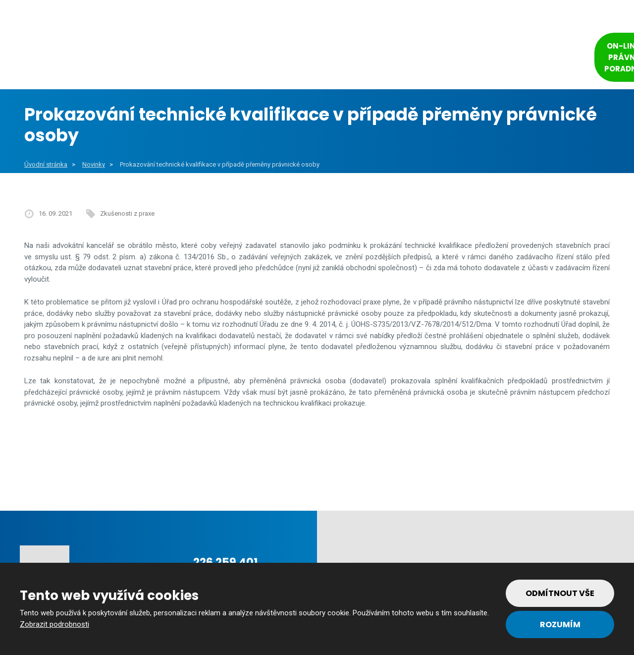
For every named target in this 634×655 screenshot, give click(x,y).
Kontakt (530, 59)
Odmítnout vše (560, 593)
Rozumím (560, 624)
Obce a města (139, 59)
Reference (412, 59)
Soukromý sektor (327, 59)
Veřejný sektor (232, 59)
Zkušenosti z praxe (127, 213)
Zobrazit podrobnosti (54, 624)
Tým (469, 59)
